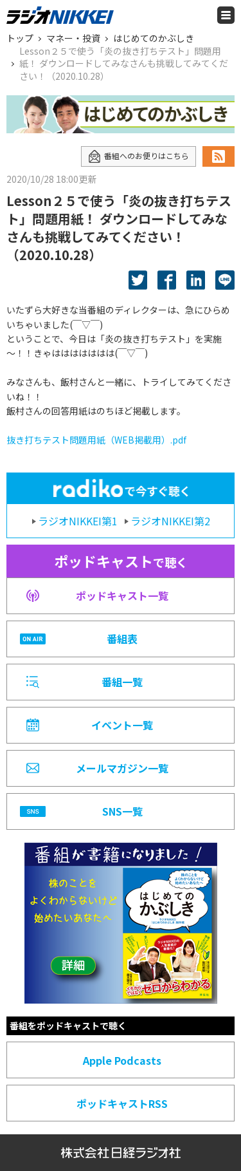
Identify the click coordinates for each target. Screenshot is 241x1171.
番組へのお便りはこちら (138, 156)
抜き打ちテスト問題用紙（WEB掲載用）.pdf (96, 439)
